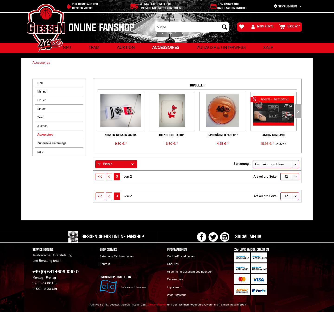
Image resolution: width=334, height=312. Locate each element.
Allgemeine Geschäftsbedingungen (189, 272)
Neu (40, 83)
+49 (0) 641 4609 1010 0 (55, 272)
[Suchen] (224, 27)
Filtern (105, 164)
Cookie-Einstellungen (181, 256)
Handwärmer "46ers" (223, 134)
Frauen (41, 100)
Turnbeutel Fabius (172, 134)
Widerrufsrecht (176, 295)
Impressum (174, 287)
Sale (40, 152)
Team (41, 117)
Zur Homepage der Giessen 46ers (85, 6)
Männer (42, 91)
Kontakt (105, 264)
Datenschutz (175, 279)
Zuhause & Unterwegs (51, 143)
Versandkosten (157, 304)
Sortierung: (241, 164)
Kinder (41, 109)
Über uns (173, 264)
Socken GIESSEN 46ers (121, 134)
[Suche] (192, 27)
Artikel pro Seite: (265, 177)
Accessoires (45, 134)
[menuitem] (192, 27)
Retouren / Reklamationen (117, 256)
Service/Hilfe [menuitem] (286, 6)
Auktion (42, 126)
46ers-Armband (274, 134)
